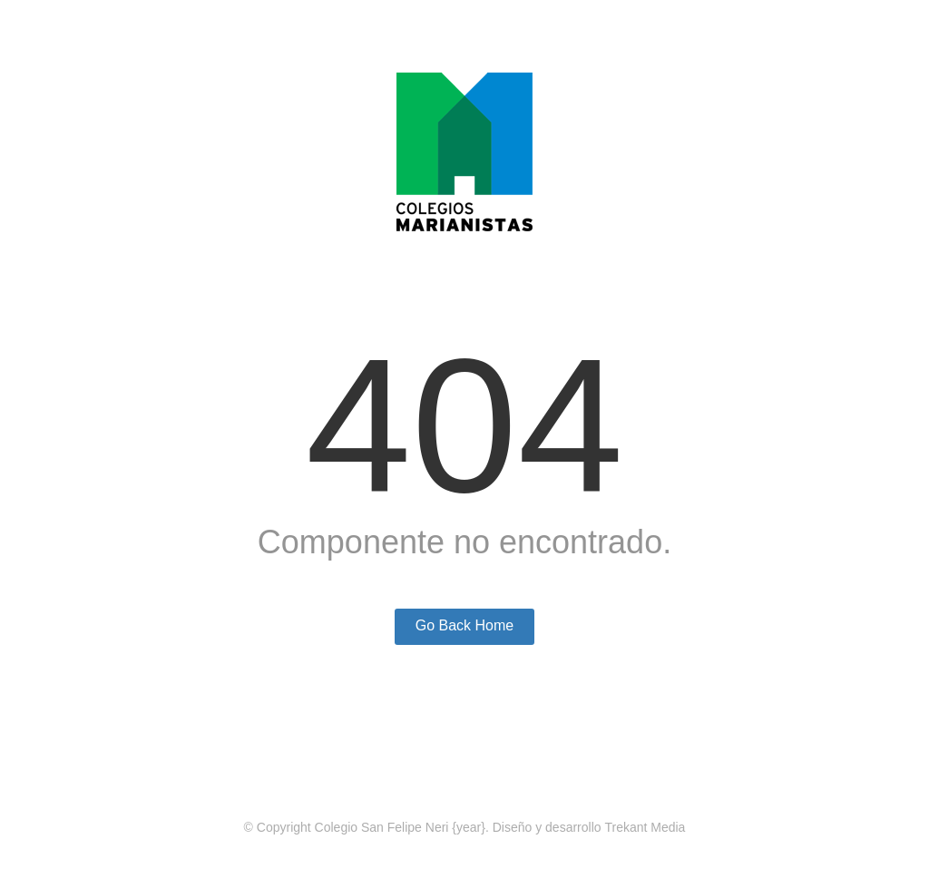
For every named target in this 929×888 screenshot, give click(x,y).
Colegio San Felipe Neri (382, 827)
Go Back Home (464, 625)
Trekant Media (644, 827)
